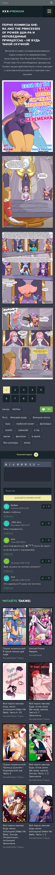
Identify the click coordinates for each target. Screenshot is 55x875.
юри (7, 423)
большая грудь (18, 417)
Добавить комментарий (27, 498)
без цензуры (10, 442)
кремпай (23, 430)
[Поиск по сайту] (51, 3)
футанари (45, 423)
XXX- (13, 11)
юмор (27, 442)
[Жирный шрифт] (6, 464)
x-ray (36, 430)
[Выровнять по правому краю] (25, 464)
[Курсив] (10, 464)
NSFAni (16, 409)
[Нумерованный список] (34, 464)
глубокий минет (25, 423)
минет (8, 430)
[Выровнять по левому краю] (18, 464)
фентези (21, 436)
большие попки (41, 417)
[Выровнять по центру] (22, 464)
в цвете (36, 436)
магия (6, 436)
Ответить (8, 516)
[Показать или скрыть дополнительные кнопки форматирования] (38, 464)
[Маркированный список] (30, 464)
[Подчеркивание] (13, 464)
